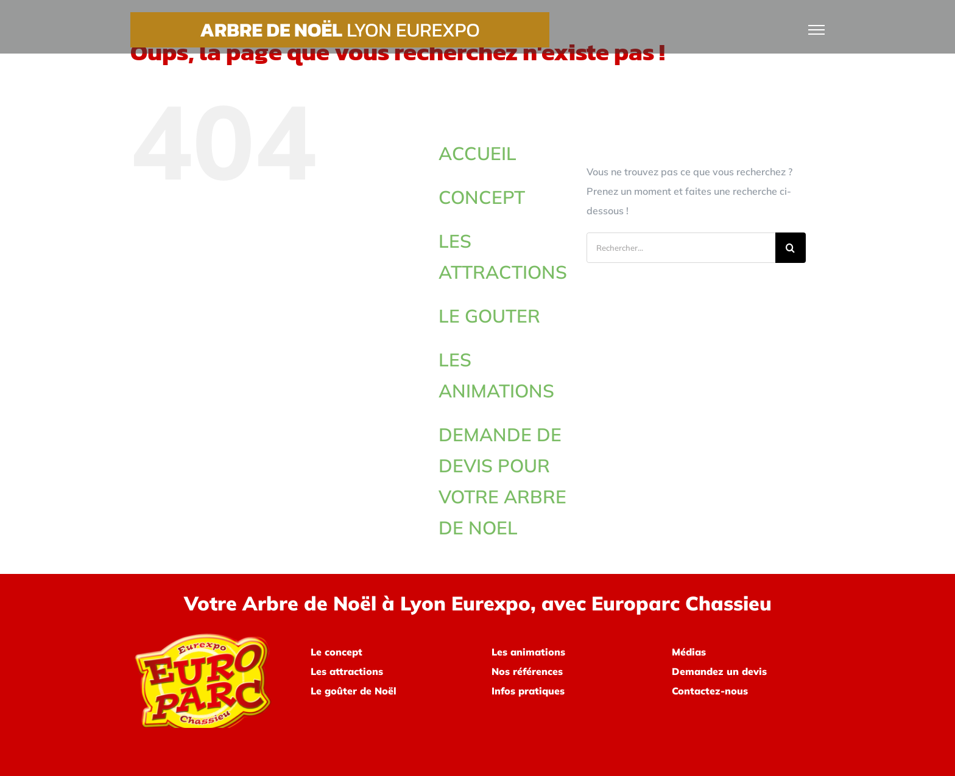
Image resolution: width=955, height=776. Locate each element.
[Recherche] (790, 247)
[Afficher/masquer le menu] (817, 30)
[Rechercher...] (681, 247)
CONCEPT (482, 197)
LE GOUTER (489, 315)
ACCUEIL (477, 153)
